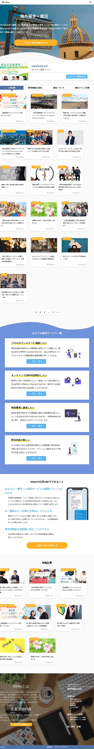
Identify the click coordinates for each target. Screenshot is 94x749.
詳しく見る (37, 361)
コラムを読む (74, 707)
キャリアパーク (26, 417)
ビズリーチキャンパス (24, 384)
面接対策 (73, 705)
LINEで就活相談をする (35, 43)
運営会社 (50, 747)
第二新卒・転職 (74, 727)
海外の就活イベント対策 (78, 719)
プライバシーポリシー (62, 747)
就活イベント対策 (75, 714)
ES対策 (72, 703)
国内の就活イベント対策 (78, 717)
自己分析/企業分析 (76, 701)
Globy (3, 747)
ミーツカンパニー (18, 445)
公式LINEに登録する (47, 545)
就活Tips (71, 696)
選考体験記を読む (75, 689)
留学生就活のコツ (75, 699)
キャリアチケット (22, 352)
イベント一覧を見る (77, 77)
